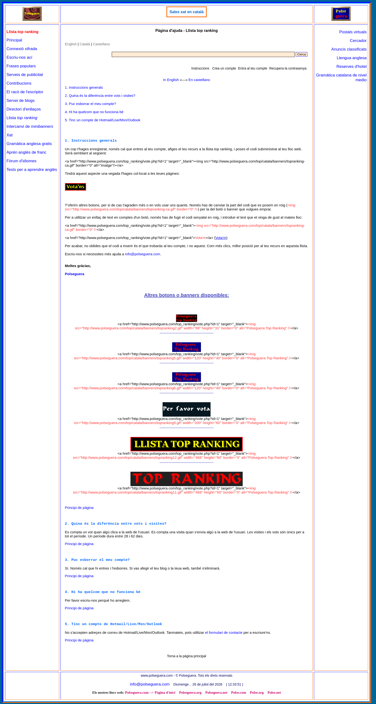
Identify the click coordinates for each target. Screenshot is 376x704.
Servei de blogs (20, 100)
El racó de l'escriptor (24, 92)
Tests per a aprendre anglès (31, 169)
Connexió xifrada (21, 49)
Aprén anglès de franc (26, 152)
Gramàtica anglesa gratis (29, 143)
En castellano (199, 80)
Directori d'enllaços (23, 109)
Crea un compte (224, 68)
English (71, 44)
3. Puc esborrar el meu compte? (90, 104)
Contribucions (18, 83)
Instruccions (200, 68)
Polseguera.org (190, 694)
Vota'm (220, 238)
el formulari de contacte (223, 634)
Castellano (101, 44)
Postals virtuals (353, 32)
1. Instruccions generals (84, 87)
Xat (9, 135)
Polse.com (238, 694)
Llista (21, 118)
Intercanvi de (29, 126)
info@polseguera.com (142, 254)
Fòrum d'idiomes (21, 161)
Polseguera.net (216, 694)
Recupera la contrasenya (288, 68)
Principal (14, 40)
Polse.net (274, 694)
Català (85, 44)
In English (171, 80)
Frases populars (21, 66)
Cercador (358, 40)
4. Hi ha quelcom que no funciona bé (94, 112)
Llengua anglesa (352, 58)
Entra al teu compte (252, 68)
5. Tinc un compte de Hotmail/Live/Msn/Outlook (102, 120)
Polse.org (257, 694)
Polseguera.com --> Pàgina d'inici (150, 694)
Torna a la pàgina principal (186, 657)
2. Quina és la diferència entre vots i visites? (100, 95)
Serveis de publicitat (24, 74)
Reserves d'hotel (351, 66)
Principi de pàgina (79, 508)
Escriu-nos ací (19, 57)
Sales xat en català (187, 12)
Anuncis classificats (349, 49)
